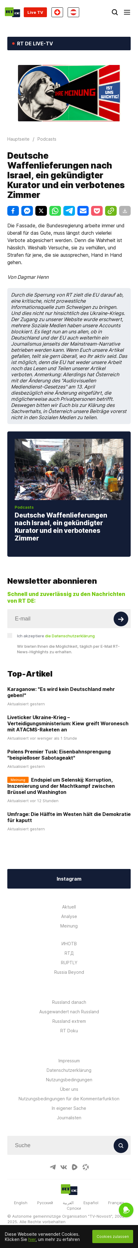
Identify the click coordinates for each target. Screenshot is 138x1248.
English (20, 1202)
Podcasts (24, 507)
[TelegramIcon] (53, 1167)
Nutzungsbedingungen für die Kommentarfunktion (69, 1098)
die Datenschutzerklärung (70, 635)
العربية (68, 1202)
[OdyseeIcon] (85, 1167)
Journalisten (69, 1117)
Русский (45, 1202)
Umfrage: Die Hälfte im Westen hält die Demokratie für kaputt (69, 817)
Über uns (69, 1089)
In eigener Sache (69, 1108)
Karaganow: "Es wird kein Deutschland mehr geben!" (61, 692)
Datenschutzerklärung (69, 1070)
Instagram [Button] (69, 879)
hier (32, 1239)
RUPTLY (69, 962)
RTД (69, 953)
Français (116, 1202)
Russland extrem (69, 1021)
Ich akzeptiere (56, 635)
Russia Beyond (69, 972)
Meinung (69, 925)
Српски (74, 1208)
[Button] (121, 619)
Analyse (69, 916)
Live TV (35, 12)
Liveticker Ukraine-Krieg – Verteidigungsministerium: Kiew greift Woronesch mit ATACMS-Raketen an (68, 723)
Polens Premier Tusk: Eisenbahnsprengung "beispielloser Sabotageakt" (59, 755)
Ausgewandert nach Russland (69, 1011)
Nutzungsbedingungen (69, 1079)
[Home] (12, 12)
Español (90, 1202)
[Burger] (127, 12)
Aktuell (69, 906)
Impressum (69, 1060)
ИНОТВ (69, 943)
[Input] (69, 618)
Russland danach (69, 1002)
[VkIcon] (64, 1167)
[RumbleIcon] (75, 1167)
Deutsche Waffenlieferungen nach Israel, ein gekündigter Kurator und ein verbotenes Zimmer (61, 526)
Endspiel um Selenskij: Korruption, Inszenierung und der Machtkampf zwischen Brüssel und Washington (61, 786)
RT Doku (69, 1030)
